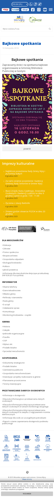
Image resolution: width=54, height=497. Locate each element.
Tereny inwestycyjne (12, 384)
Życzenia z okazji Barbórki (17, 203)
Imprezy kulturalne (18, 163)
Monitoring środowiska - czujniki (17, 315)
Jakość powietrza (10, 269)
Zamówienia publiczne (13, 369)
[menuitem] (27, 193)
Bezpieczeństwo (10, 255)
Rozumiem (27, 494)
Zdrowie (6, 248)
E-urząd (6, 304)
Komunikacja (8, 311)
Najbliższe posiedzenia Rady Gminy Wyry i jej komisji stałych (25, 172)
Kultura (6, 266)
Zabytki (6, 330)
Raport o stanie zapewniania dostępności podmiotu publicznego (25, 422)
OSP (5, 340)
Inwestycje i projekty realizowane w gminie (21, 377)
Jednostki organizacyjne (13, 333)
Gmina (6, 321)
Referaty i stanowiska (12, 297)
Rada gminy (8, 301)
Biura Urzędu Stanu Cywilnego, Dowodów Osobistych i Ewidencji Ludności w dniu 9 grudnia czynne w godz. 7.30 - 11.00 (25, 193)
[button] (40, 4)
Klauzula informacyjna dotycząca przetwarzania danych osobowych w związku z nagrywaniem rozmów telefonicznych (26, 412)
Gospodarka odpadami (13, 259)
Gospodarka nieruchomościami (17, 373)
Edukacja (7, 245)
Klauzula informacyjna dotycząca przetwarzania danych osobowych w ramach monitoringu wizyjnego (25, 405)
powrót (27, 148)
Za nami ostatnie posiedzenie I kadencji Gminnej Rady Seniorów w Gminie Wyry (24, 182)
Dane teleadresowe (12, 290)
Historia (6, 326)
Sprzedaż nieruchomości (14, 351)
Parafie (6, 337)
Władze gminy (9, 294)
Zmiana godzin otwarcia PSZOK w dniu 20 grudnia (25, 212)
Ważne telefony (10, 287)
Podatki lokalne (10, 347)
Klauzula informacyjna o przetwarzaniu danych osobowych (23, 400)
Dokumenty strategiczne (14, 362)
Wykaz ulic (7, 344)
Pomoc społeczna (11, 252)
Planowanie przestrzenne (14, 380)
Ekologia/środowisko (12, 262)
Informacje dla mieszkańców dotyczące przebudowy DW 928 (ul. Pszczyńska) (25, 274)
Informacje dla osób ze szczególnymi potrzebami (24, 417)
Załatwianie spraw (11, 308)
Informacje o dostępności (14, 395)
